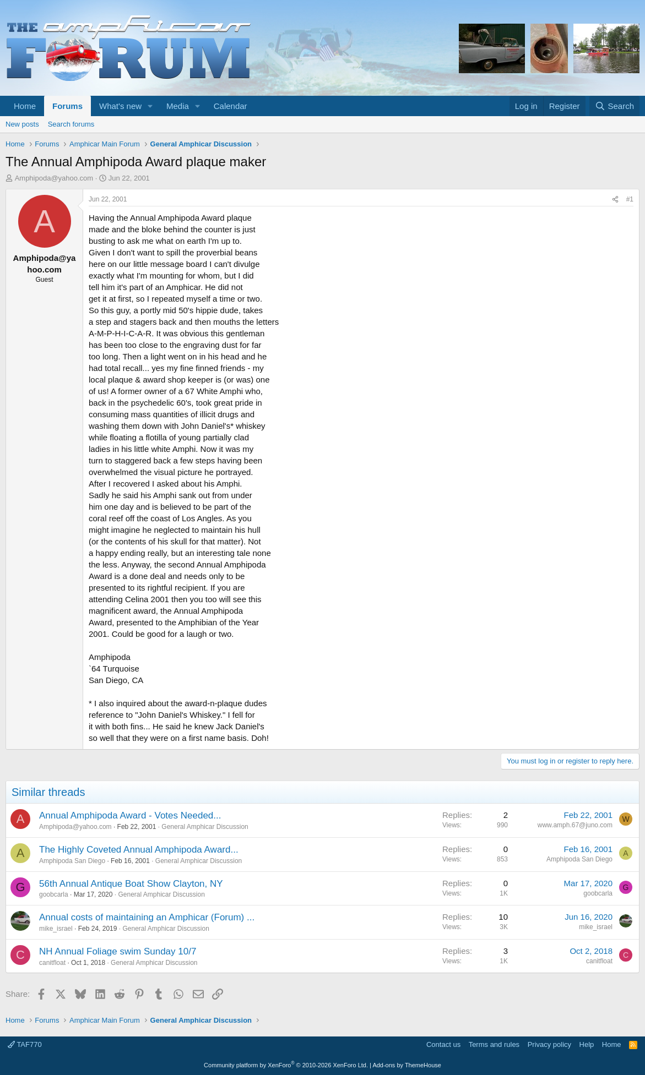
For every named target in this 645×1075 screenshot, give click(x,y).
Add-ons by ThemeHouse (406, 1065)
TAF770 (25, 1044)
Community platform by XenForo (286, 1065)
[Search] (614, 106)
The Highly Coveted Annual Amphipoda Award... (139, 849)
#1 (629, 199)
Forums (67, 106)
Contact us (443, 1044)
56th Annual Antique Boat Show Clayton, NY (131, 883)
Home (25, 106)
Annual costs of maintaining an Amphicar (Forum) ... (146, 917)
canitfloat (52, 963)
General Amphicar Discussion (204, 827)
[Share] (615, 199)
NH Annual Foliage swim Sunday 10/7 (117, 951)
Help (586, 1044)
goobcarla (53, 894)
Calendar (230, 106)
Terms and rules (494, 1044)
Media (177, 106)
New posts (22, 124)
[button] (150, 106)
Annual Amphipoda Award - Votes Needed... (130, 815)
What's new (120, 106)
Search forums (71, 124)
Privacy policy (549, 1044)
